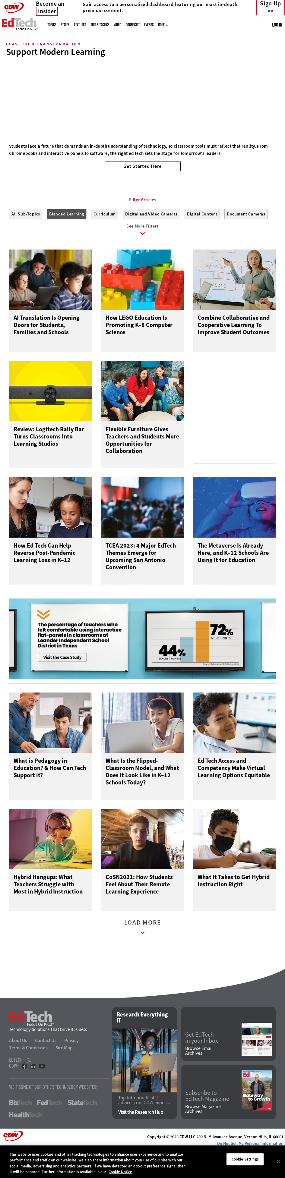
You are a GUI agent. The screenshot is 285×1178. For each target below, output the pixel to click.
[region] (142, 1161)
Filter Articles (142, 227)
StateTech (82, 1131)
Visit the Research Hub (140, 1140)
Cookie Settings (245, 1159)
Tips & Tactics (99, 25)
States (65, 25)
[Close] (278, 1161)
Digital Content (202, 241)
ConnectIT (133, 25)
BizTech (20, 1131)
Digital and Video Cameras (151, 241)
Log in (277, 24)
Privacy (71, 1069)
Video (117, 25)
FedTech (49, 1131)
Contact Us (45, 1069)
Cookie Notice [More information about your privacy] (120, 1171)
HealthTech (25, 1143)
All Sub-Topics (25, 241)
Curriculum (104, 241)
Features (80, 25)
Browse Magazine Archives (203, 1137)
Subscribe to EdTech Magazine (207, 1125)
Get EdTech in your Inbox (201, 1066)
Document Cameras (246, 241)
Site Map (64, 1076)
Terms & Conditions (28, 1076)
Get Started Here (142, 166)
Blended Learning (66, 241)
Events (149, 25)
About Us (18, 1069)
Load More (142, 957)
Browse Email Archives (199, 1079)
